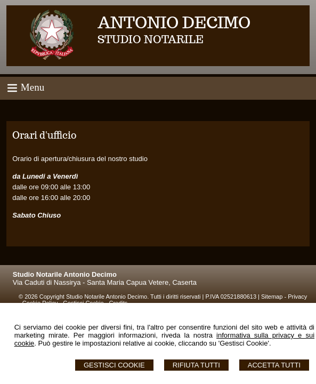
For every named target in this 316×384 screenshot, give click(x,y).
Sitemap (271, 296)
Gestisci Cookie (114, 365)
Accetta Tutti (274, 365)
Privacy (297, 296)
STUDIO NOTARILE (151, 39)
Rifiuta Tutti (196, 365)
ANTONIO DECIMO (174, 22)
